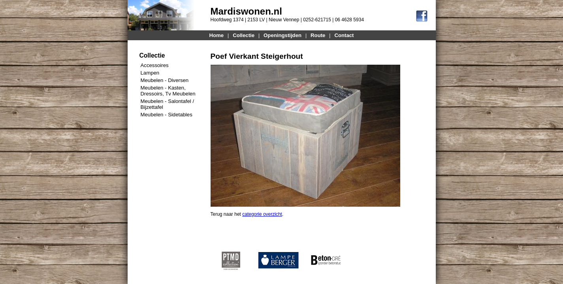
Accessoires (155, 65)
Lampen (150, 73)
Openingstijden (282, 35)
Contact (344, 35)
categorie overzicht (262, 214)
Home (216, 35)
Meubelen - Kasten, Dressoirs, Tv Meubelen (168, 91)
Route (318, 35)
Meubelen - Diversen (165, 80)
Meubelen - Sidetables (166, 115)
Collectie (243, 35)
